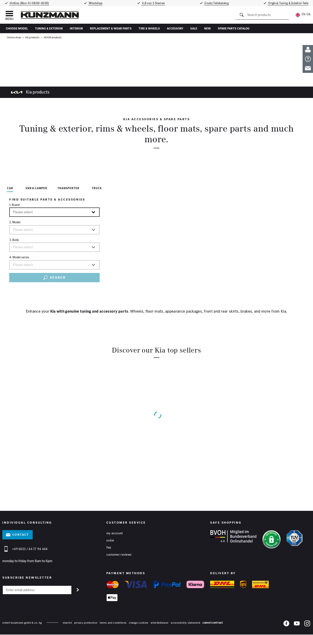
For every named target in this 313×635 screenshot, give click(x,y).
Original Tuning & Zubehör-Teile (288, 3)
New (207, 28)
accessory (175, 28)
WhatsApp (95, 3)
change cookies (138, 623)
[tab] (10, 189)
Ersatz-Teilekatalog (217, 3)
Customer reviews (119, 555)
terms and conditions (113, 623)
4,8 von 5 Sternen (153, 3)
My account (114, 533)
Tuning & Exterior (49, 28)
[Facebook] (286, 624)
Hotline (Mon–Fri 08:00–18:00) (29, 3)
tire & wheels (149, 28)
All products (32, 37)
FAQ (108, 547)
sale (193, 28)
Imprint (67, 623)
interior (76, 28)
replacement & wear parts (111, 28)
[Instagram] (307, 624)
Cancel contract (212, 623)
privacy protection (85, 623)
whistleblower (159, 623)
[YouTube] (296, 624)
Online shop (14, 37)
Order (110, 540)
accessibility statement (185, 623)
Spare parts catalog (234, 28)
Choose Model (17, 28)
